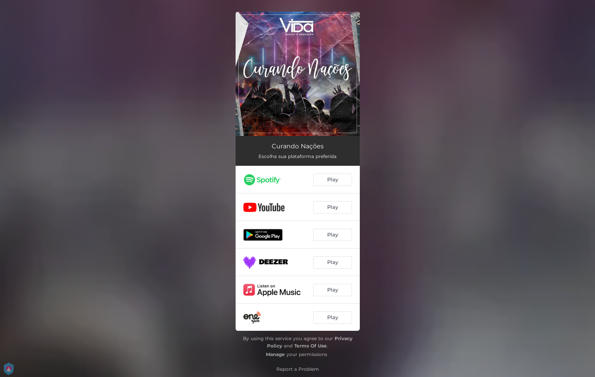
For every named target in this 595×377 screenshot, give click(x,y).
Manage (275, 354)
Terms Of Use (310, 346)
